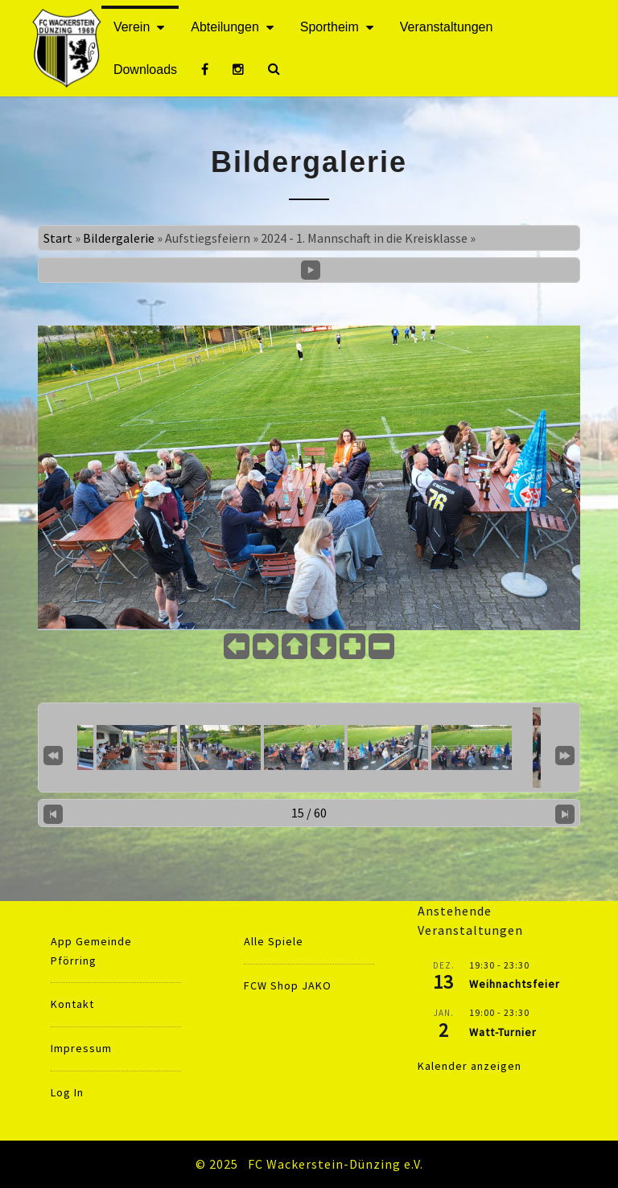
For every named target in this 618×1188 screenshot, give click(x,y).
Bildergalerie (118, 238)
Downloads (145, 69)
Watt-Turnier (503, 1032)
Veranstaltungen (446, 27)
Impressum (81, 1048)
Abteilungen (225, 27)
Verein (131, 27)
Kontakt (72, 1004)
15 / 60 (309, 813)
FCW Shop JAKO (288, 985)
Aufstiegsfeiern (207, 238)
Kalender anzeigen (469, 1066)
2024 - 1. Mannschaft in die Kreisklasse (364, 238)
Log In (67, 1092)
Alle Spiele (273, 941)
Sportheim (329, 27)
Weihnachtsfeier (514, 984)
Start (57, 238)
